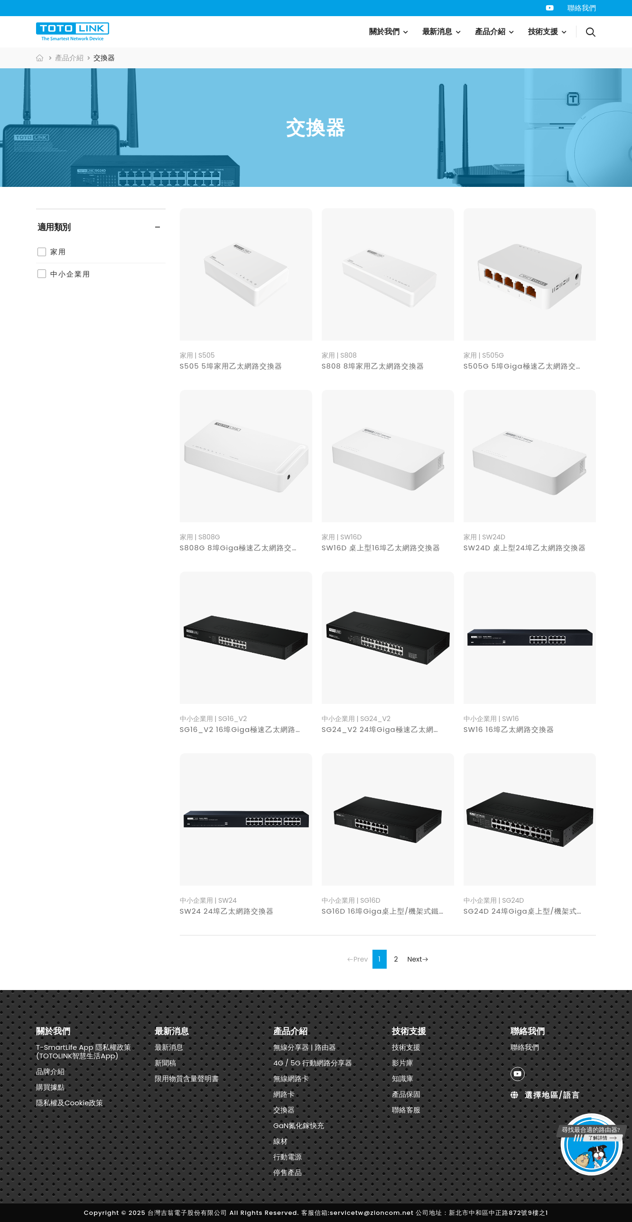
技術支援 (543, 32)
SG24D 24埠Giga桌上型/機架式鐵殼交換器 (539, 911)
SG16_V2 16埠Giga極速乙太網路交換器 (249, 729)
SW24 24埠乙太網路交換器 (227, 911)
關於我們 (384, 32)
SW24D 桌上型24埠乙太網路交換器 (525, 548)
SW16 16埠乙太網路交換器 (509, 729)
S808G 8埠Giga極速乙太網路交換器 (243, 548)
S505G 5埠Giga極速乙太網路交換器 (527, 366)
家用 (58, 252)
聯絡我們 (581, 8)
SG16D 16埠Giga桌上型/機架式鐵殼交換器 (396, 911)
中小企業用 (70, 274)
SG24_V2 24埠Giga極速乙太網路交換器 (393, 729)
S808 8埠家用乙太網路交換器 (373, 366)
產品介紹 (490, 32)
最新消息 (437, 32)
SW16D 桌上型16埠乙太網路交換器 (381, 548)
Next (418, 959)
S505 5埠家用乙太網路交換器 (231, 366)
